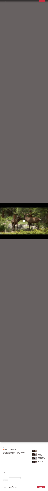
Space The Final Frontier (41, 457)
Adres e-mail (5, 476)
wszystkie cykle (41, 487)
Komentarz (4, 470)
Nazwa (4, 473)
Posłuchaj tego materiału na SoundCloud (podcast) (9, 449)
